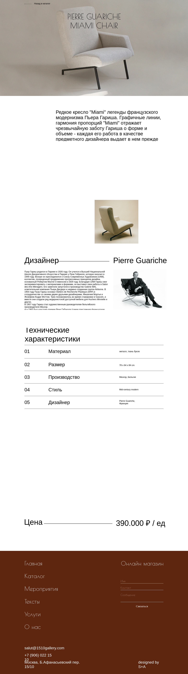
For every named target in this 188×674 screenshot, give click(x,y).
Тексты (32, 601)
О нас (32, 626)
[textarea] (141, 597)
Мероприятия (41, 588)
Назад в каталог (42, 3)
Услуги (32, 614)
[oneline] (141, 587)
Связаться (142, 606)
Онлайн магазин (142, 563)
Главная (33, 563)
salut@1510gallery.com (44, 648)
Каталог (34, 576)
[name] (141, 581)
